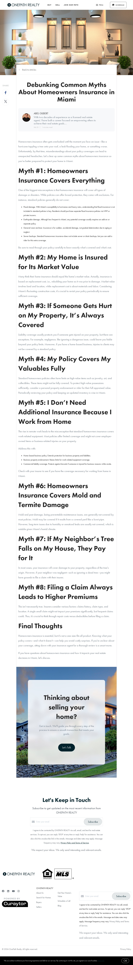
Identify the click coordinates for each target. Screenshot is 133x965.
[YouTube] (13, 891)
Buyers (39, 902)
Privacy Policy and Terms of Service (75, 842)
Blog (59, 905)
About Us (40, 892)
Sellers (39, 907)
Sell (57, 5)
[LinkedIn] (8, 891)
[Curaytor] (15, 906)
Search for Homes (43, 897)
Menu (99, 5)
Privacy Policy (125, 949)
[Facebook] (3, 891)
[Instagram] (19, 891)
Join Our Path (71, 5)
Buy (49, 5)
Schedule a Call (64, 901)
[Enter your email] (59, 822)
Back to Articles (29, 69)
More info (101, 961)
